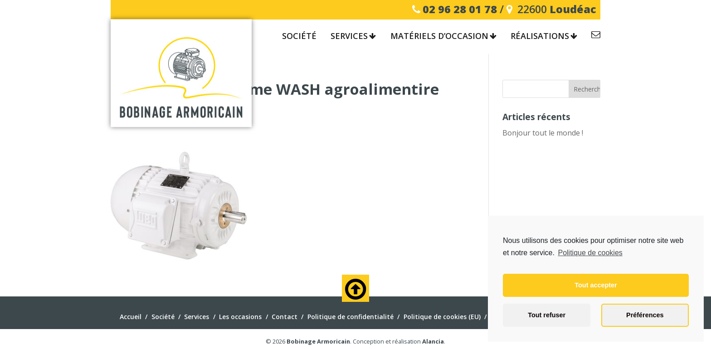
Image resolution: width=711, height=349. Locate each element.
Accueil (130, 316)
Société (299, 36)
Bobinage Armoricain (318, 341)
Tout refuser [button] (546, 315)
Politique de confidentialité (350, 316)
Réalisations (540, 36)
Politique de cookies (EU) (442, 316)
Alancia (433, 341)
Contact (595, 36)
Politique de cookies (590, 253)
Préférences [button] (644, 315)
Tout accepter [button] (596, 285)
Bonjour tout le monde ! (542, 133)
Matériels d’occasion (439, 36)
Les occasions (240, 316)
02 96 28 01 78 (460, 9)
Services (349, 36)
